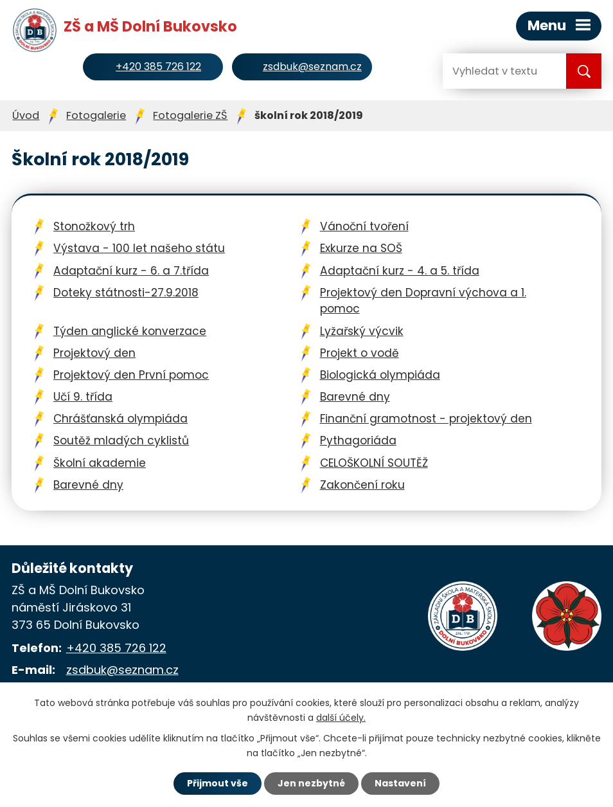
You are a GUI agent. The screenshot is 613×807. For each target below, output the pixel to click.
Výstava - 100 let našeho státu (139, 248)
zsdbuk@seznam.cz (122, 670)
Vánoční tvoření (364, 226)
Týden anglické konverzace (129, 331)
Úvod (25, 115)
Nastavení (400, 783)
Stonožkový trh (94, 226)
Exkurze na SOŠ (361, 248)
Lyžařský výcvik (362, 331)
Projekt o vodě (359, 353)
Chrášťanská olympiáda (120, 418)
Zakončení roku (362, 485)
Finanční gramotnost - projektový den (426, 418)
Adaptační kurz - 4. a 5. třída (399, 270)
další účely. (341, 717)
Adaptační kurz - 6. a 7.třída (131, 270)
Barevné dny (355, 396)
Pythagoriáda (358, 440)
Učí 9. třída (82, 396)
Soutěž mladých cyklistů (121, 440)
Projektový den (94, 353)
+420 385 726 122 (116, 648)
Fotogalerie (96, 115)
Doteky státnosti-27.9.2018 (126, 292)
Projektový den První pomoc (131, 375)
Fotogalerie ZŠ (190, 115)
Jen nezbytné (311, 783)
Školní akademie (99, 463)
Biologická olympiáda (380, 375)
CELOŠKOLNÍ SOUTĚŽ (374, 463)
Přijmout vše (217, 783)
